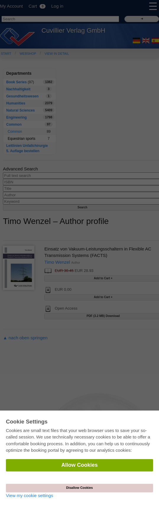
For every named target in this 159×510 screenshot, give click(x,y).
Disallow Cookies (79, 487)
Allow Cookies (79, 465)
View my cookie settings (29, 495)
